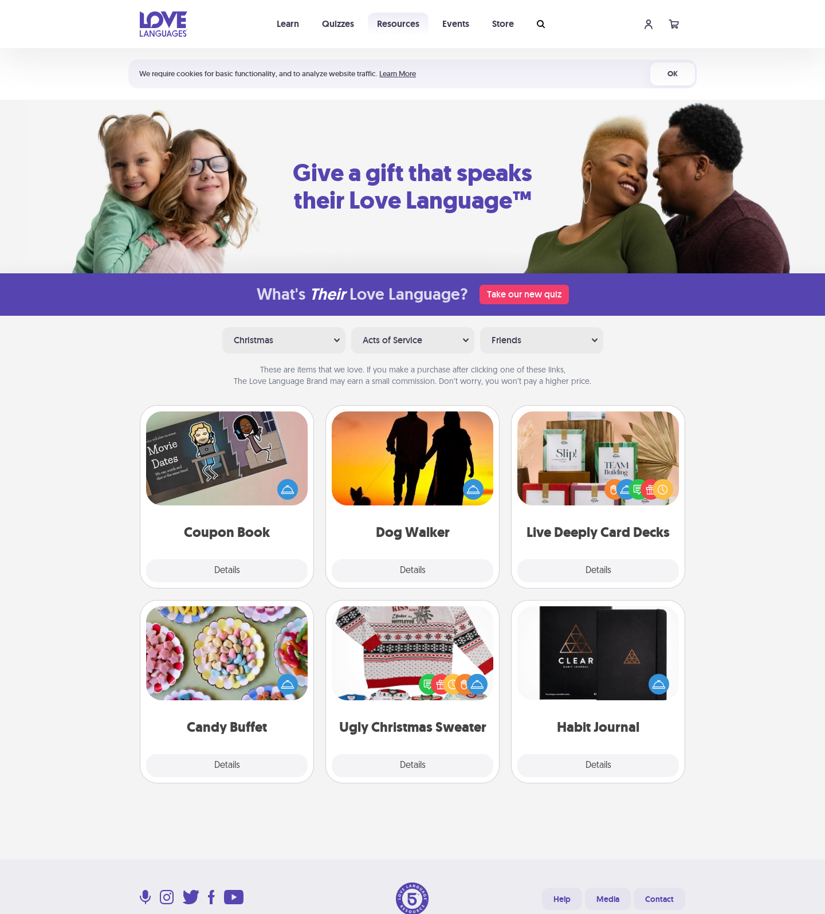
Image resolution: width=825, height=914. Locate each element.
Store (503, 24)
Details (227, 570)
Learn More (397, 74)
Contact (659, 899)
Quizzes (338, 24)
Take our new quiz (524, 294)
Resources (398, 24)
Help (562, 899)
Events (455, 24)
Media (607, 899)
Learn (288, 24)
